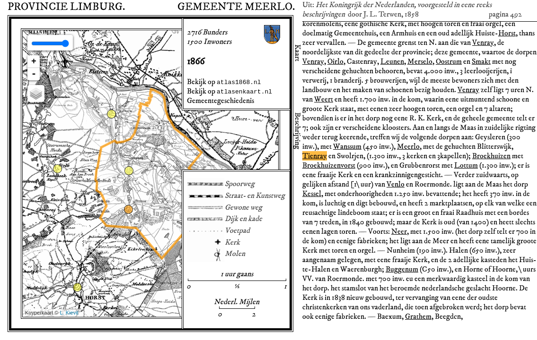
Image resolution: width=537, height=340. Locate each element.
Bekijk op (224, 81)
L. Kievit (69, 312)
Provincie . (66, 7)
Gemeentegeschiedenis (220, 100)
